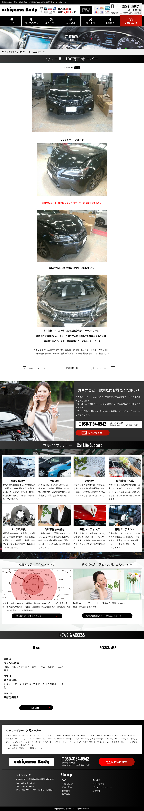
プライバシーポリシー (102, 787)
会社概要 (96, 780)
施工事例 (66, 794)
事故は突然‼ (11, 697)
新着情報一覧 (72, 368)
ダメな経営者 (11, 663)
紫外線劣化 (10, 680)
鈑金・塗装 (67, 787)
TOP (64, 780)
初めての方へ (68, 783)
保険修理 (66, 790)
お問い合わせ (98, 783)
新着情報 (96, 790)
